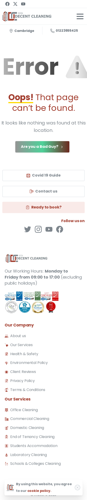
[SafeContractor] (31, 303)
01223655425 (64, 30)
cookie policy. (39, 490)
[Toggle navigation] (80, 16)
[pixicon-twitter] (27, 229)
